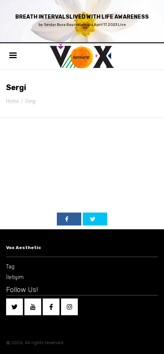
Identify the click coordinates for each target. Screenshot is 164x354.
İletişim (15, 277)
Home (12, 101)
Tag (10, 267)
